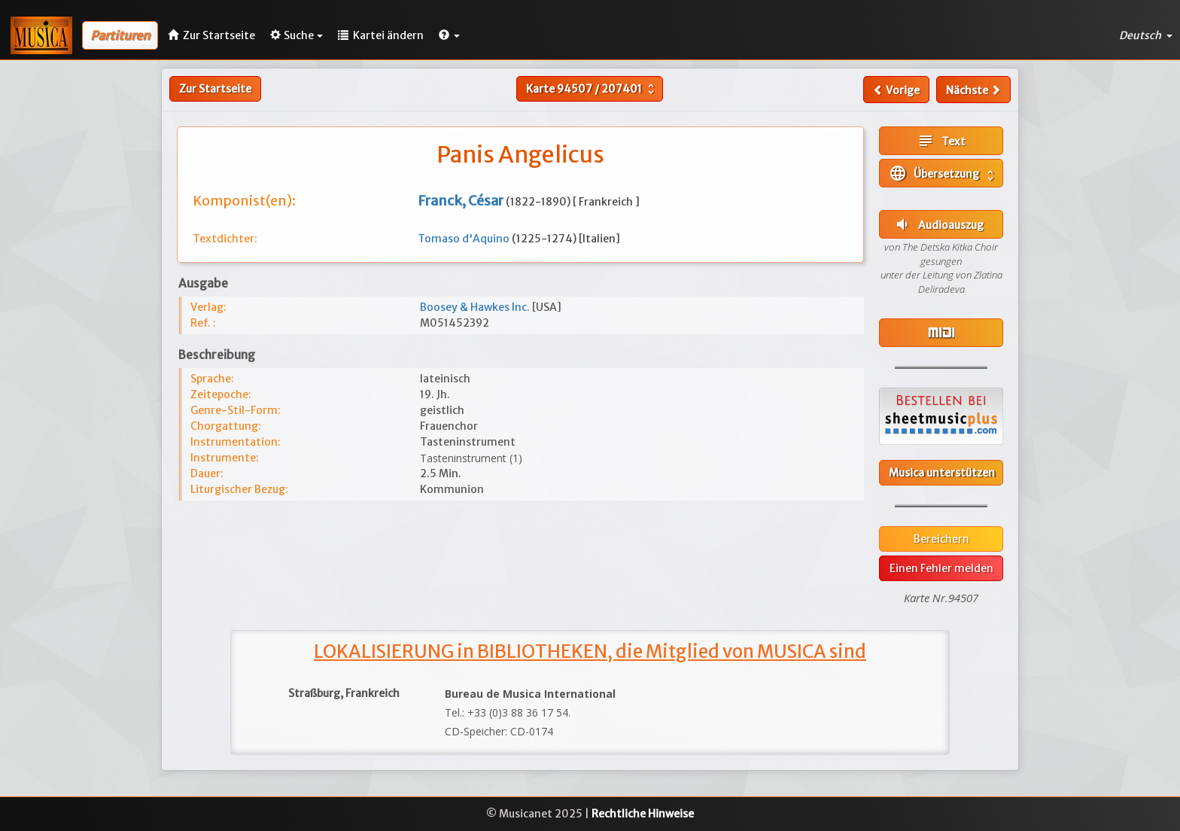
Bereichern (941, 539)
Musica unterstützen (942, 472)
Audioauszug (938, 224)
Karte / (592, 89)
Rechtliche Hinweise (643, 813)
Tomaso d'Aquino (465, 238)
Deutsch (1145, 35)
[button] (449, 35)
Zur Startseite (215, 89)
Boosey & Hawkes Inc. (476, 307)
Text (941, 141)
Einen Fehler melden (941, 568)
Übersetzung (943, 173)
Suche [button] (296, 35)
